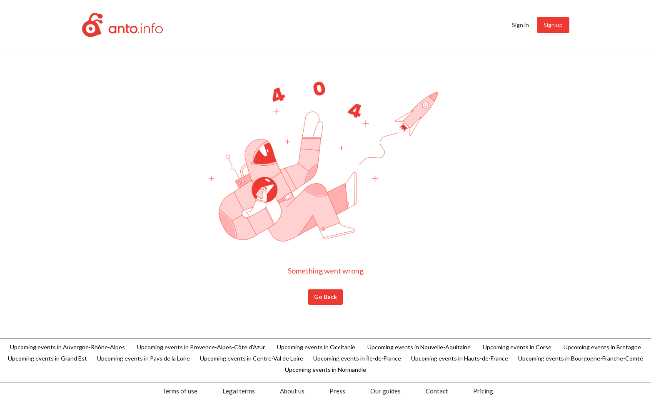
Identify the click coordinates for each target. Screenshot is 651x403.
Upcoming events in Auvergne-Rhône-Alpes (67, 347)
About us (292, 391)
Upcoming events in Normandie (325, 369)
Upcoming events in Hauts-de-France (459, 358)
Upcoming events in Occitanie (316, 347)
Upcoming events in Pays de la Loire (143, 358)
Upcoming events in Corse (517, 347)
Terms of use (179, 391)
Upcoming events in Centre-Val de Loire (251, 358)
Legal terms (238, 391)
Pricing (483, 391)
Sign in (520, 24)
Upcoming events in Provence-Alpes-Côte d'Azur (201, 347)
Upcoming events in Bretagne (602, 347)
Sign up (553, 24)
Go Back (325, 296)
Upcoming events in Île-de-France (357, 358)
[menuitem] (520, 25)
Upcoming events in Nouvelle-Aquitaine (419, 347)
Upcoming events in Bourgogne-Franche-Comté (580, 358)
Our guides (385, 391)
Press (337, 391)
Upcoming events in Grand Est (47, 358)
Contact (437, 391)
